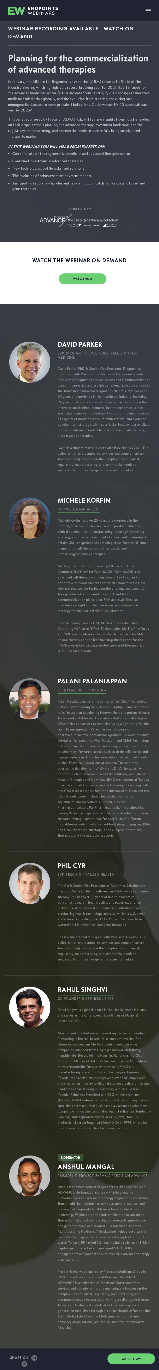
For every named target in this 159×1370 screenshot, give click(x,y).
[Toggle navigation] (148, 11)
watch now (82, 279)
